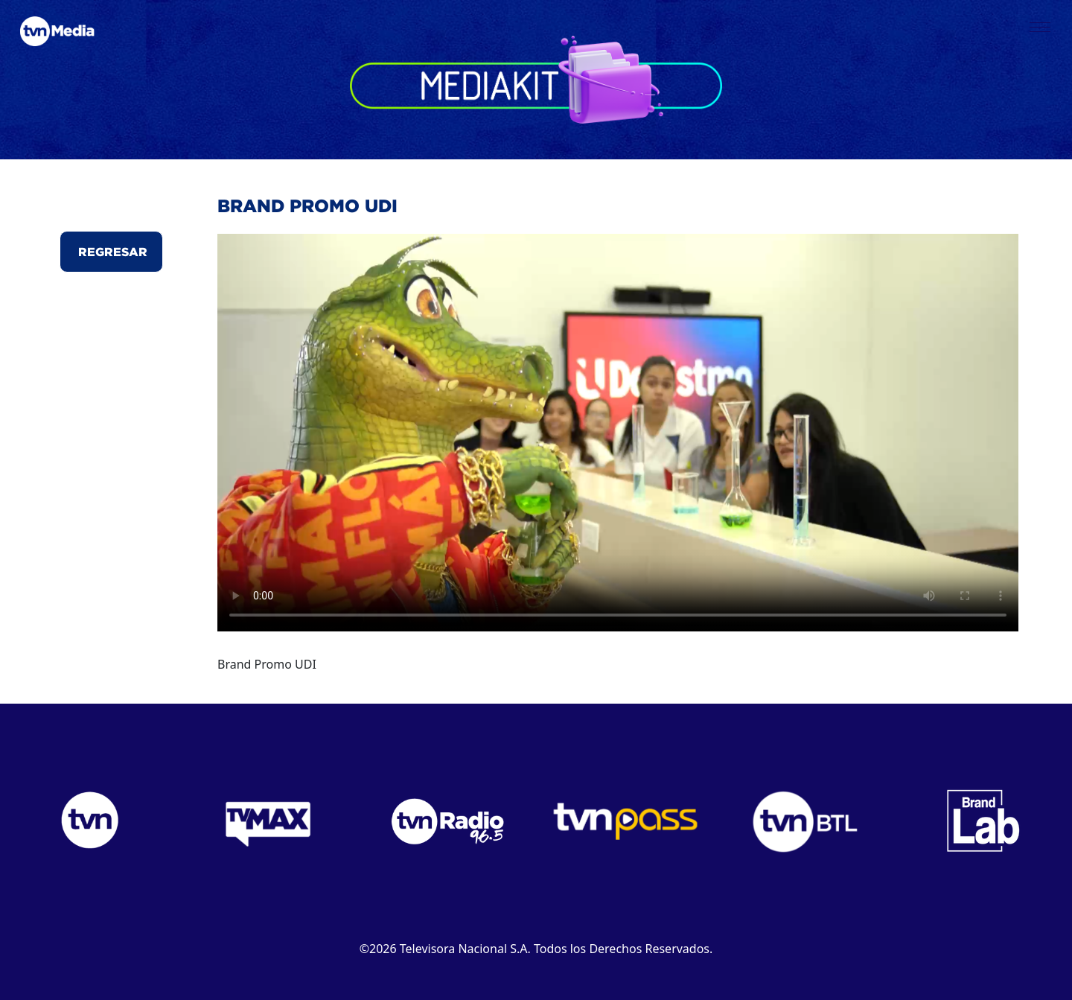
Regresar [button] (111, 251)
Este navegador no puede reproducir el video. (617, 432)
